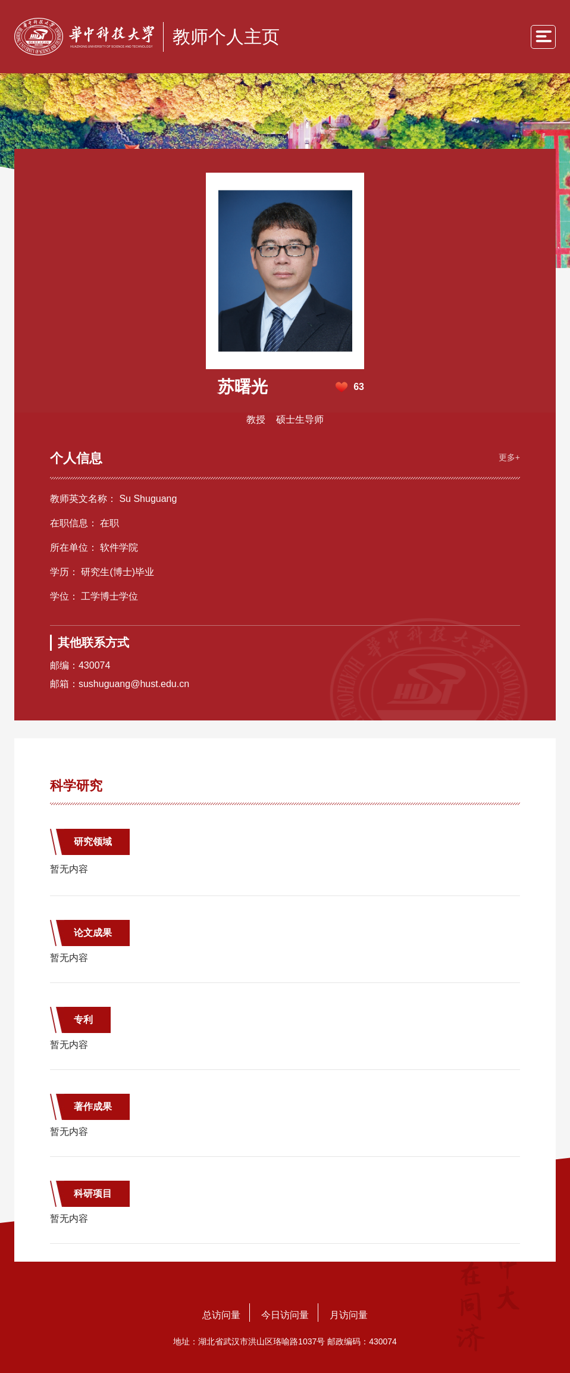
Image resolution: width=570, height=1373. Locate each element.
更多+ (509, 457)
